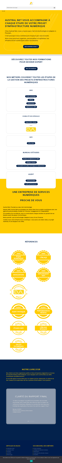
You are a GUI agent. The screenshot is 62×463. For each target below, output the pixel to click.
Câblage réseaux (31, 162)
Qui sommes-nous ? (31, 46)
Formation (36, 454)
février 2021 (9, 454)
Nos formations (31, 69)
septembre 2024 (10, 448)
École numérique (31, 96)
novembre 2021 (10, 450)
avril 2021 (9, 453)
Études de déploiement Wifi (31, 159)
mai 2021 (9, 451)
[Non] (60, 459)
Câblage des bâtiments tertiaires (41, 450)
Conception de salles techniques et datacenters (31, 166)
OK (31, 461)
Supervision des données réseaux (41, 453)
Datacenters (31, 103)
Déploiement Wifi (31, 107)
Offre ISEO (31, 143)
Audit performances (31, 184)
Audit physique (31, 180)
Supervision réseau (31, 122)
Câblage (31, 100)
